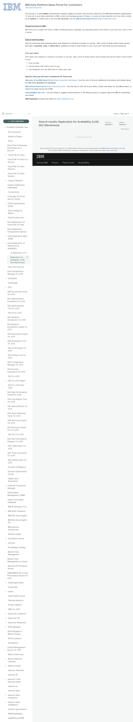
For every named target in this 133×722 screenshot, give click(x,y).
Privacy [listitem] (55, 163)
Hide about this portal (33, 8)
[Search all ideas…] (16, 113)
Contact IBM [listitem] (42, 163)
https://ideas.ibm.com (106, 19)
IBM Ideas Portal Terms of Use (113, 148)
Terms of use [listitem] (68, 163)
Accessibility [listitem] (83, 163)
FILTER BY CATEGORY (14, 127)
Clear (26, 127)
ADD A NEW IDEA (16, 121)
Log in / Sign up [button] (121, 113)
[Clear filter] (29, 113)
